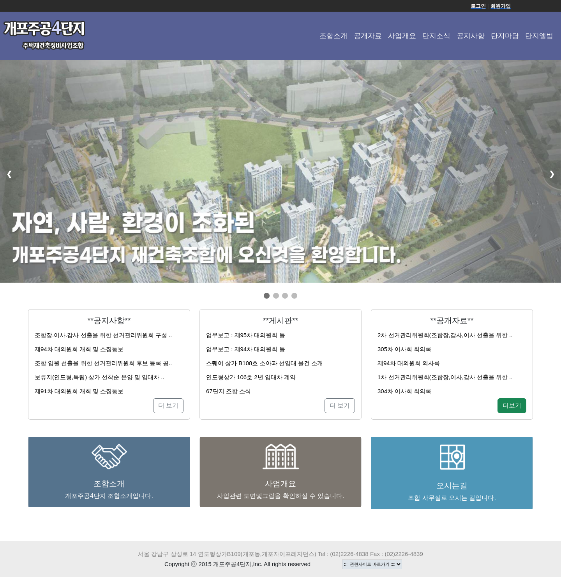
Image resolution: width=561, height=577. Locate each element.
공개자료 (368, 36)
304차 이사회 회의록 (404, 391)
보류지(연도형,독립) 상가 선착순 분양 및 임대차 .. (99, 377)
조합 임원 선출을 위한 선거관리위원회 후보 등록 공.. (103, 363)
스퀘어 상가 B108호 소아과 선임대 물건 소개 (264, 363)
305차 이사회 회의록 (404, 349)
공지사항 (471, 36)
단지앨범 (539, 36)
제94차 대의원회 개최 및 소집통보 (79, 349)
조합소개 (333, 36)
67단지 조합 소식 (228, 391)
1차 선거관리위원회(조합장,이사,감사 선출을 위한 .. (445, 377)
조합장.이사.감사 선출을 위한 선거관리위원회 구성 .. (103, 335)
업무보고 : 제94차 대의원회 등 (245, 349)
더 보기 (168, 405)
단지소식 (436, 36)
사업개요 (402, 36)
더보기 (512, 405)
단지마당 (505, 36)
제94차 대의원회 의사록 (409, 363)
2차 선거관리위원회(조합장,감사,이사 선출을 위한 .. (445, 335)
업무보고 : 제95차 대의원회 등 (245, 335)
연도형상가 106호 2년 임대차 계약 (251, 377)
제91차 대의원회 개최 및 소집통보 (79, 391)
